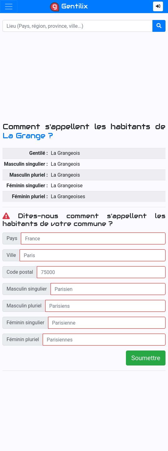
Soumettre (145, 358)
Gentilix (69, 7)
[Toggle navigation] (8, 6)
